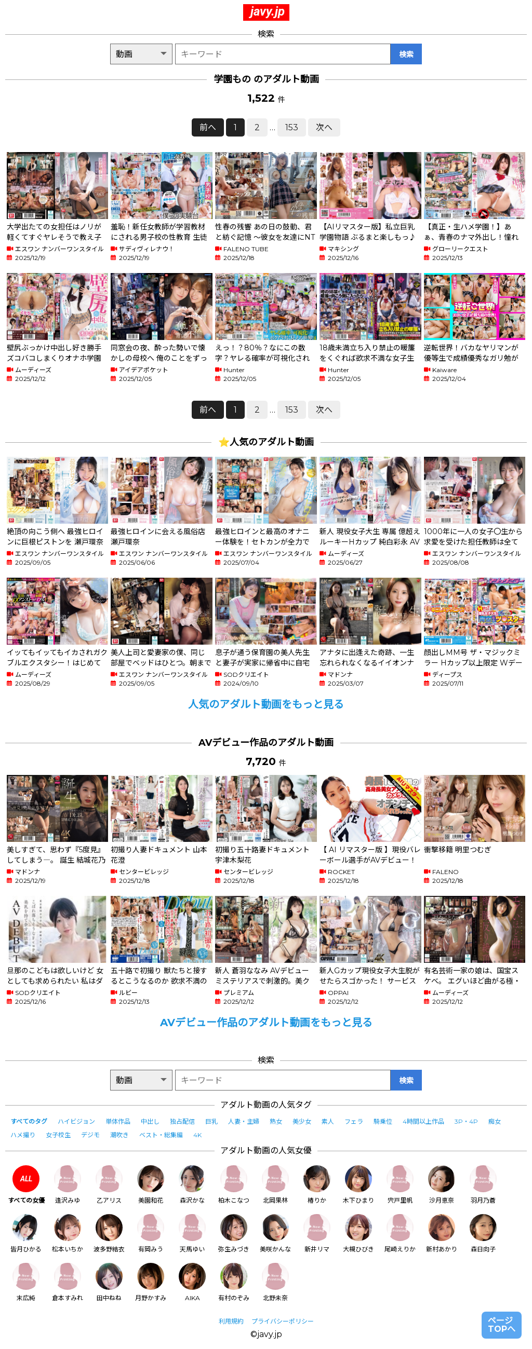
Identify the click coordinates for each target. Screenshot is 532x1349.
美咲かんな (275, 1233)
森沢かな (192, 1184)
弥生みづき (233, 1233)
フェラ (353, 1121)
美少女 (301, 1121)
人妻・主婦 (243, 1121)
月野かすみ (150, 1282)
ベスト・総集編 (161, 1135)
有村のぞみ (233, 1282)
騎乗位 (383, 1121)
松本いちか (67, 1233)
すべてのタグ (28, 1121)
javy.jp (267, 11)
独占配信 (182, 1121)
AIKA (192, 1282)
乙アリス (109, 1184)
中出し (150, 1121)
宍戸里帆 (400, 1184)
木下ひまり (358, 1184)
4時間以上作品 (423, 1121)
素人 (328, 1121)
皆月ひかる (26, 1233)
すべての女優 (26, 1184)
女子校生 (58, 1135)
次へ (324, 127)
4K (197, 1135)
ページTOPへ (501, 1325)
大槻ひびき (358, 1233)
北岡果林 (275, 1184)
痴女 (494, 1121)
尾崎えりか (400, 1233)
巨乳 (211, 1121)
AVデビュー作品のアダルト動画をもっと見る (266, 1022)
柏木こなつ (233, 1184)
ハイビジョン (76, 1121)
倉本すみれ (67, 1282)
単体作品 (117, 1121)
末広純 (25, 1282)
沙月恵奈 (441, 1184)
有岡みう (150, 1233)
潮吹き (119, 1135)
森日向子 (483, 1233)
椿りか (316, 1184)
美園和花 (150, 1184)
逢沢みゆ (67, 1184)
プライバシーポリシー (282, 1321)
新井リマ (316, 1233)
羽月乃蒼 (483, 1184)
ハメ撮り (22, 1135)
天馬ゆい (192, 1233)
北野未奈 (275, 1282)
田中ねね (109, 1282)
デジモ (90, 1135)
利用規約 (231, 1321)
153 (291, 127)
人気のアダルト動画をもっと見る (266, 704)
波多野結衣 (109, 1233)
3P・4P (466, 1121)
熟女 (276, 1121)
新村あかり (441, 1233)
